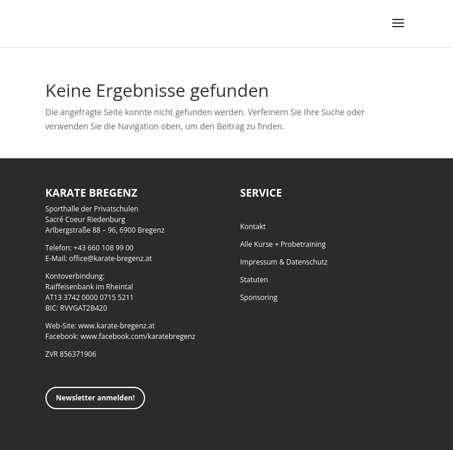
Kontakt (252, 226)
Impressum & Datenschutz (283, 262)
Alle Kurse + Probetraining (283, 244)
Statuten (254, 280)
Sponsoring (258, 297)
